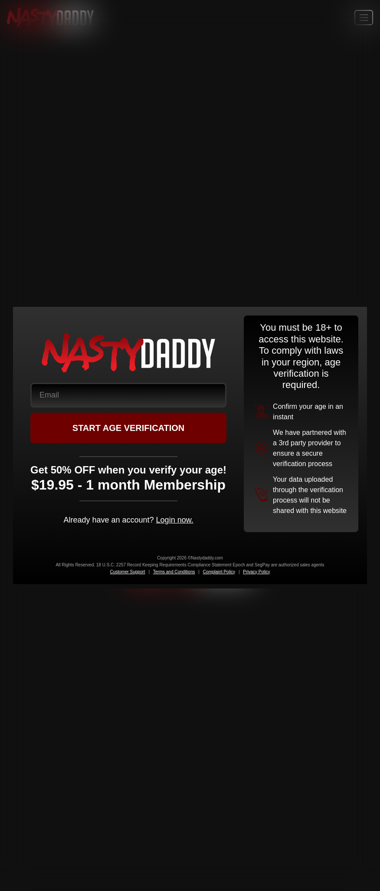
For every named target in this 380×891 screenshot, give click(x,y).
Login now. (174, 520)
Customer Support (127, 571)
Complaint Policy (219, 571)
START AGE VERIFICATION (128, 428)
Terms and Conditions (174, 571)
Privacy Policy (256, 571)
